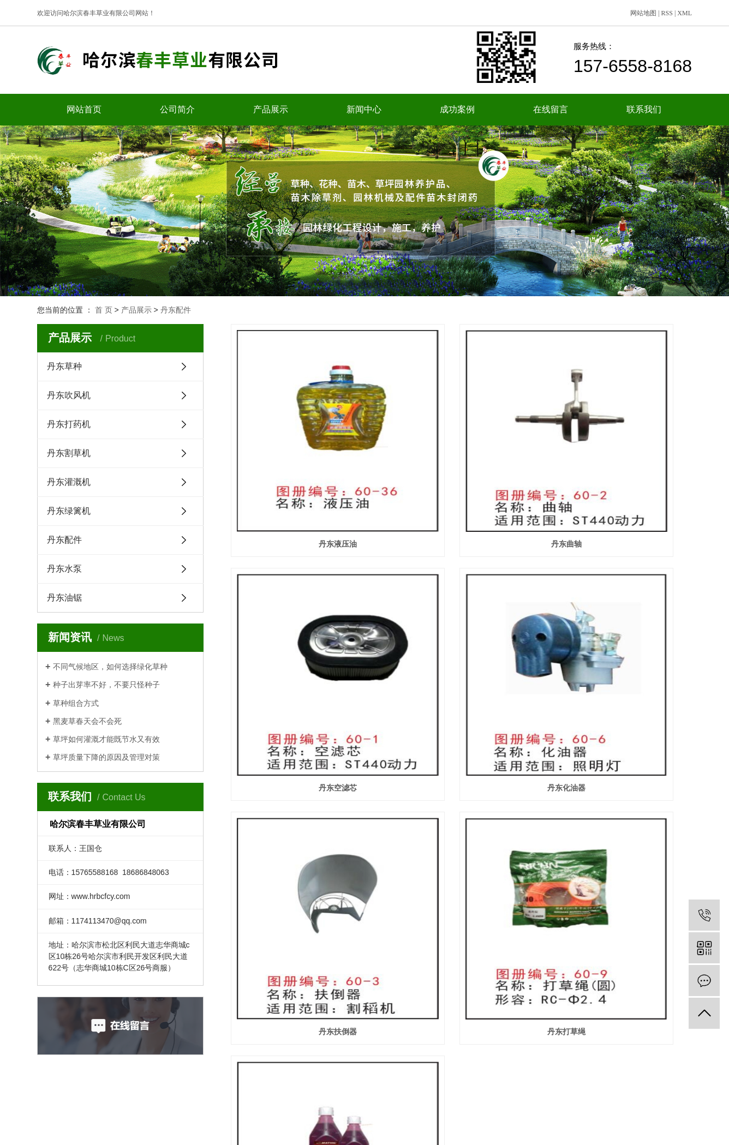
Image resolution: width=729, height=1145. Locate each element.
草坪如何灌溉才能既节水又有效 (106, 739)
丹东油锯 (64, 597)
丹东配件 (175, 309)
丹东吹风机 (69, 395)
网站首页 (84, 109)
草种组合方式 (76, 703)
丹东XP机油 (303, 822)
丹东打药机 (69, 424)
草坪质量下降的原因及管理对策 (106, 757)
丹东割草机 (69, 453)
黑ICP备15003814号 (415, 1131)
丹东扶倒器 (461, 648)
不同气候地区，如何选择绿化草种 (110, 666)
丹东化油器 (303, 648)
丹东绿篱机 (69, 510)
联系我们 (643, 109)
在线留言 (550, 109)
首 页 (103, 309)
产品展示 (270, 109)
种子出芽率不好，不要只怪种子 (106, 684)
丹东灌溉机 (69, 482)
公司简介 (177, 109)
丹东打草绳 (620, 648)
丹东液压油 (303, 474)
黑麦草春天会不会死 (87, 721)
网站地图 (643, 13)
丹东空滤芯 (620, 474)
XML (684, 13)
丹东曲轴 (461, 474)
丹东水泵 (64, 568)
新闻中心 (363, 109)
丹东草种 (64, 366)
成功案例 (457, 109)
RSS (667, 13)
